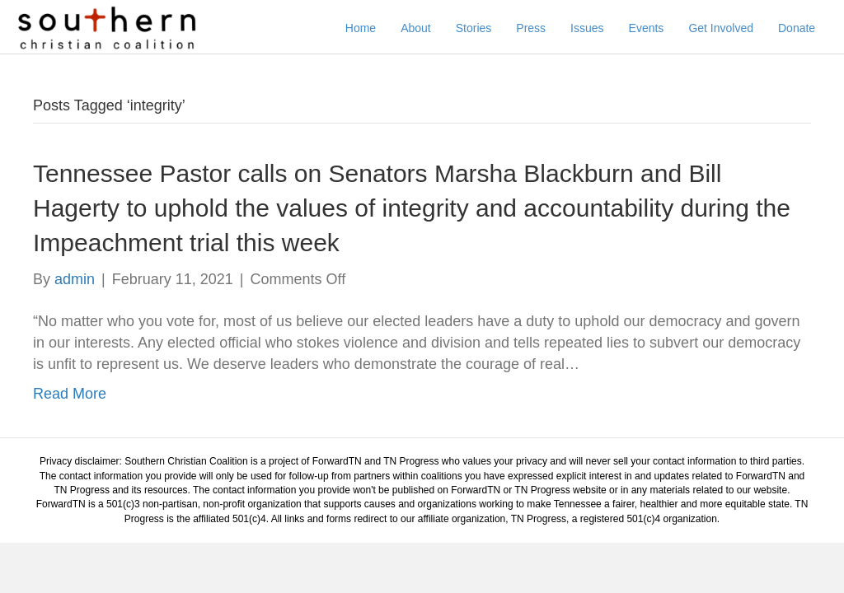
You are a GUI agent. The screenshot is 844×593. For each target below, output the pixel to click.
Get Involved (724, 28)
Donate (800, 28)
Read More (69, 407)
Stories (478, 28)
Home (364, 28)
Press (535, 28)
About (420, 28)
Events (650, 28)
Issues (590, 28)
